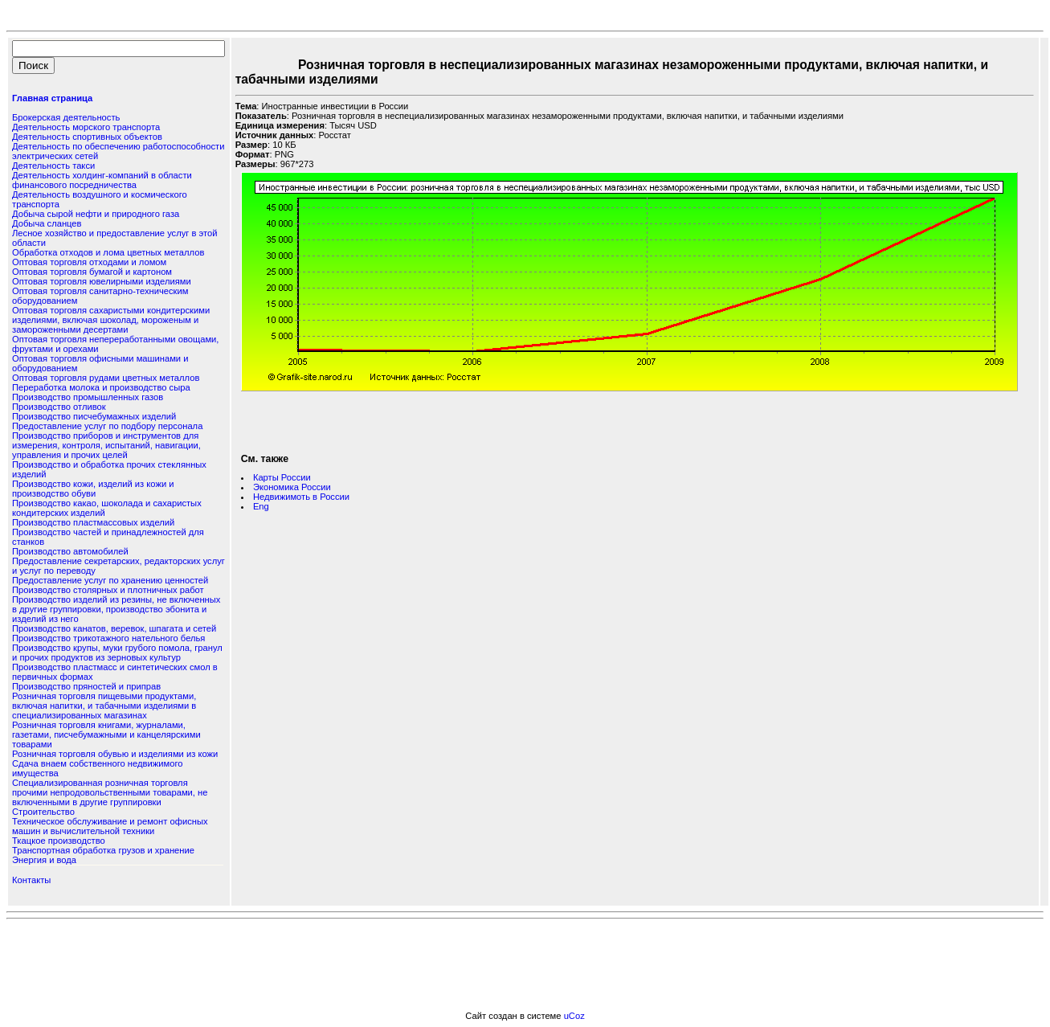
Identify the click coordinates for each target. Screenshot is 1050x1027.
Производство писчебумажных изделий (94, 416)
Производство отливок (59, 406)
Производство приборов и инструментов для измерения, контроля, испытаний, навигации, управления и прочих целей (106, 445)
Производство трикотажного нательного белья (108, 638)
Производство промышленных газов (87, 397)
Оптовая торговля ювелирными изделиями (101, 281)
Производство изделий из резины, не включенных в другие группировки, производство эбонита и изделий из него (116, 609)
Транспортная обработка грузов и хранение (103, 850)
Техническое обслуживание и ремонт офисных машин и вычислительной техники (110, 826)
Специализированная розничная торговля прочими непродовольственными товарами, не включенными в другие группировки (109, 792)
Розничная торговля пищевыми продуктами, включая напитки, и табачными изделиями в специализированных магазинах (104, 705)
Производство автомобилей (70, 551)
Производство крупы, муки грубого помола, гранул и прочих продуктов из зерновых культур (117, 652)
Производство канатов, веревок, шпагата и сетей (114, 628)
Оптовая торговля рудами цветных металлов (105, 378)
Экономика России (292, 487)
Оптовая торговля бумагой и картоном (92, 271)
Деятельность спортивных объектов (87, 136)
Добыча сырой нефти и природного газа (95, 214)
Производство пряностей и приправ (86, 686)
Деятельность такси (53, 165)
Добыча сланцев (47, 223)
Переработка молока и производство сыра (101, 387)
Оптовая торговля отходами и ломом (89, 262)
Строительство (43, 811)
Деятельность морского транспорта (86, 127)
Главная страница (52, 98)
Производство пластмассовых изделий (93, 522)
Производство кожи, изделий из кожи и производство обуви (93, 488)
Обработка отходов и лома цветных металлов (108, 252)
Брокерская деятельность (66, 117)
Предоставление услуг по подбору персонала (107, 426)
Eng (261, 506)
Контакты (31, 880)
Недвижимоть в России (301, 496)
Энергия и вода (44, 860)
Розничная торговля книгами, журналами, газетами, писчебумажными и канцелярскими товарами (106, 734)
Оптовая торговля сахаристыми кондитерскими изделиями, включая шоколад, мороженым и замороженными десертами (111, 319)
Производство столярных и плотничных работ (108, 590)
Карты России (282, 477)
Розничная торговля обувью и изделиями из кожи (115, 754)
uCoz (574, 1016)
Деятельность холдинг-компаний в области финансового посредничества (102, 180)
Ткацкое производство (58, 840)
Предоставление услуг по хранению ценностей (110, 580)
